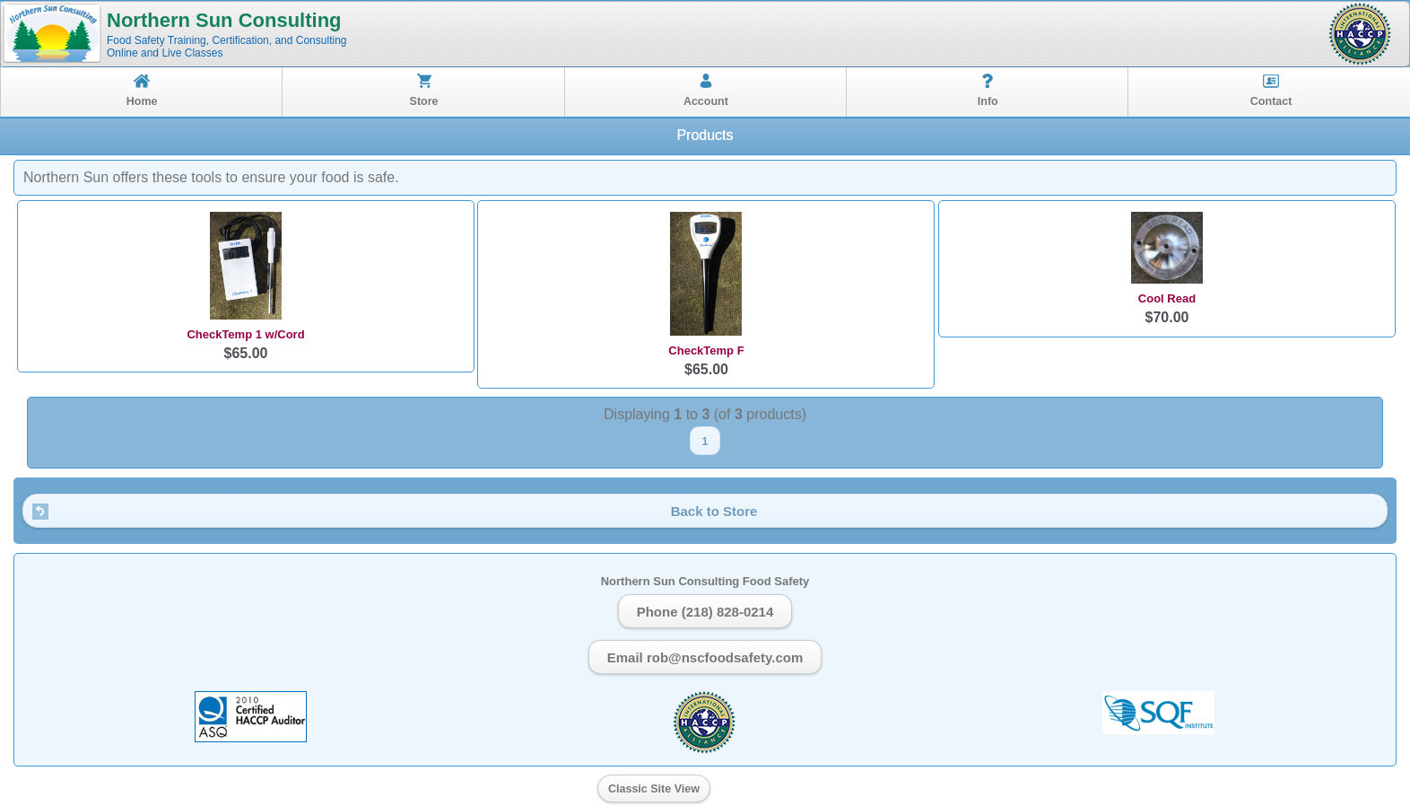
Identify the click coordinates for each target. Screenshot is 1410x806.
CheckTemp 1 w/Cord (245, 334)
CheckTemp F (706, 350)
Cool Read (1167, 298)
